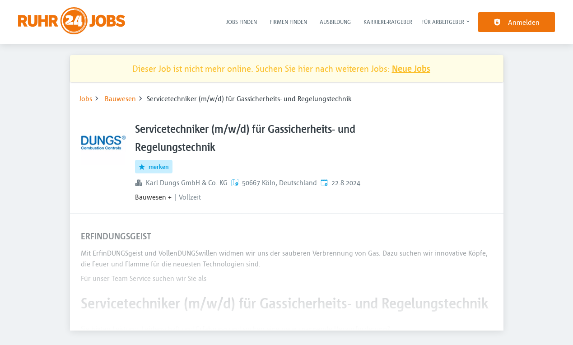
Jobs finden (241, 21)
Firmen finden (288, 21)
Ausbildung (335, 21)
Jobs (85, 98)
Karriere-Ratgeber (387, 21)
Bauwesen (120, 98)
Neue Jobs (411, 68)
